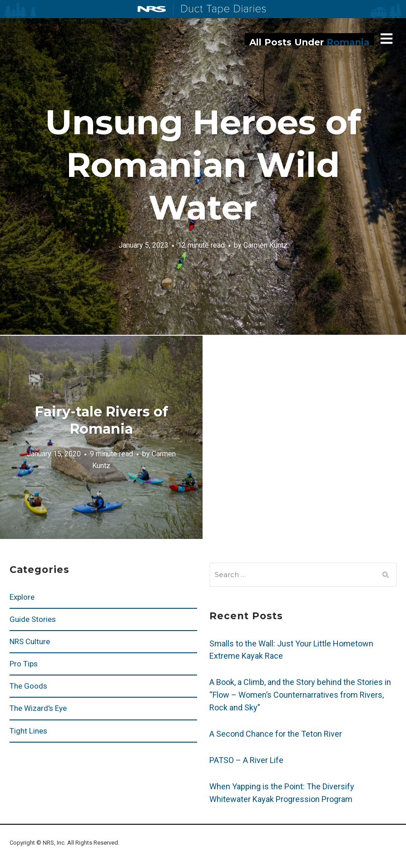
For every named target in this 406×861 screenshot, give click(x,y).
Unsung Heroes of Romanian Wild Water (203, 164)
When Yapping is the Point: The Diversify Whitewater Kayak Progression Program (281, 793)
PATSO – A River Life (246, 760)
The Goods (28, 685)
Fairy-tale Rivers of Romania (101, 420)
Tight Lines (28, 730)
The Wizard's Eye (38, 708)
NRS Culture (30, 641)
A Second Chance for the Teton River (275, 734)
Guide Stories (33, 619)
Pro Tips (24, 663)
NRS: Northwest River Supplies (152, 9)
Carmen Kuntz (265, 245)
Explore (22, 597)
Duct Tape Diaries (219, 9)
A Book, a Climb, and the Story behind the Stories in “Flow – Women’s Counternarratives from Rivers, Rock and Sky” (300, 694)
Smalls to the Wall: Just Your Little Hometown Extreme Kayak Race (291, 650)
